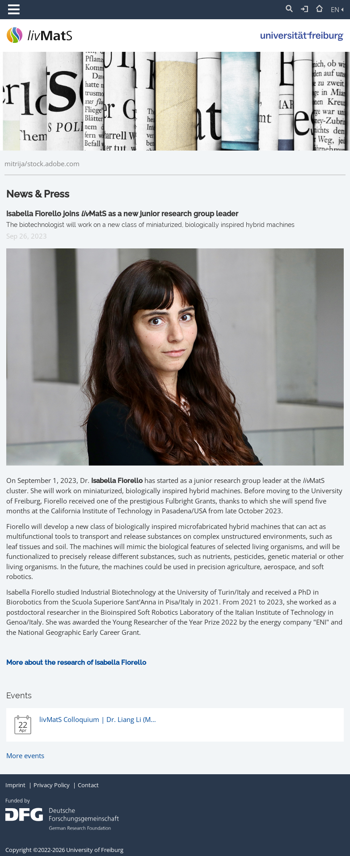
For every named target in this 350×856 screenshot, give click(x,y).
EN (337, 9)
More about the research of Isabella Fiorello (76, 663)
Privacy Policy (52, 785)
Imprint (15, 785)
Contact (88, 785)
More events (25, 755)
